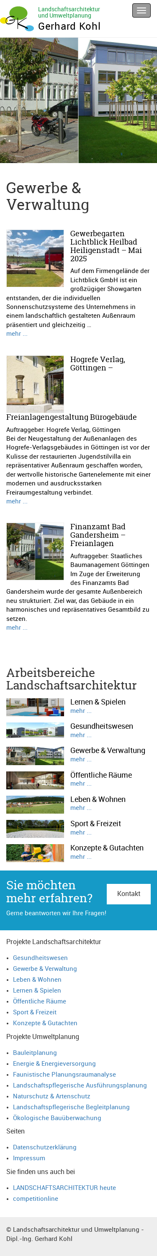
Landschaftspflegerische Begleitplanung (71, 1107)
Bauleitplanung (35, 1053)
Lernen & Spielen (37, 990)
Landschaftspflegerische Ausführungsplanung (80, 1085)
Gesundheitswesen (40, 958)
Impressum (29, 1158)
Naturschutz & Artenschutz (51, 1096)
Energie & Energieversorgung (54, 1063)
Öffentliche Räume (39, 1001)
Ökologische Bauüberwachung (57, 1118)
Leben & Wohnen (37, 979)
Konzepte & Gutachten (45, 1023)
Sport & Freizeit (35, 1012)
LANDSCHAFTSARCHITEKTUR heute (64, 1188)
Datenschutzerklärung (45, 1147)
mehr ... (17, 333)
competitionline (35, 1198)
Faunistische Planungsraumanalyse (64, 1074)
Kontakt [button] (128, 894)
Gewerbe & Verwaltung (45, 969)
